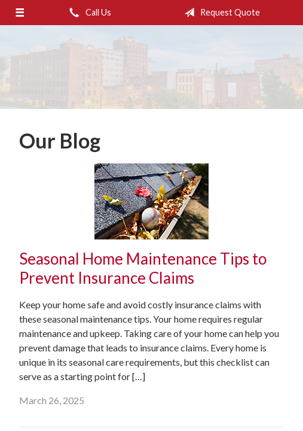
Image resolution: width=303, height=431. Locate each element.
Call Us (88, 12)
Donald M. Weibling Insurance (151, 67)
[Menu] (19, 12)
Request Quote (219, 12)
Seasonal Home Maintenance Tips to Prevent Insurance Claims (143, 268)
